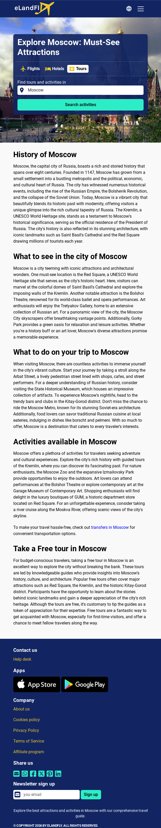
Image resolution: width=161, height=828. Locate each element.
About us (21, 709)
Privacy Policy (26, 730)
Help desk (22, 659)
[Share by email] (16, 777)
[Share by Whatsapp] (25, 777)
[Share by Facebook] (33, 777)
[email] (50, 794)
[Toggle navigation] (141, 9)
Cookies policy (26, 719)
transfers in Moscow (110, 527)
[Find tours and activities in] (84, 90)
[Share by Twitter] (41, 777)
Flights (30, 69)
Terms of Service (28, 741)
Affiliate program (28, 751)
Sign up (91, 794)
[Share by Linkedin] (58, 777)
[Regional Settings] (130, 9)
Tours (77, 69)
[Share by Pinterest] (50, 777)
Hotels (54, 69)
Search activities (80, 104)
